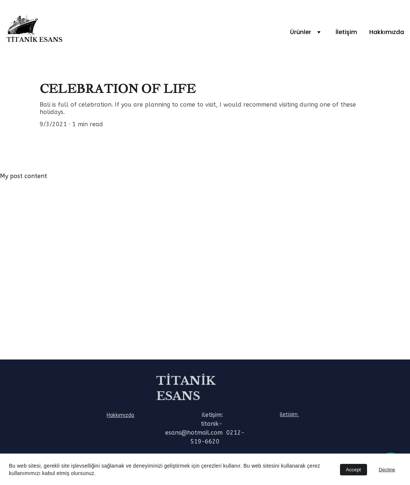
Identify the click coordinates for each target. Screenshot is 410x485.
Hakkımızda (386, 32)
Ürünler (300, 32)
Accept (353, 469)
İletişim (346, 32)
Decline (387, 469)
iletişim (290, 414)
